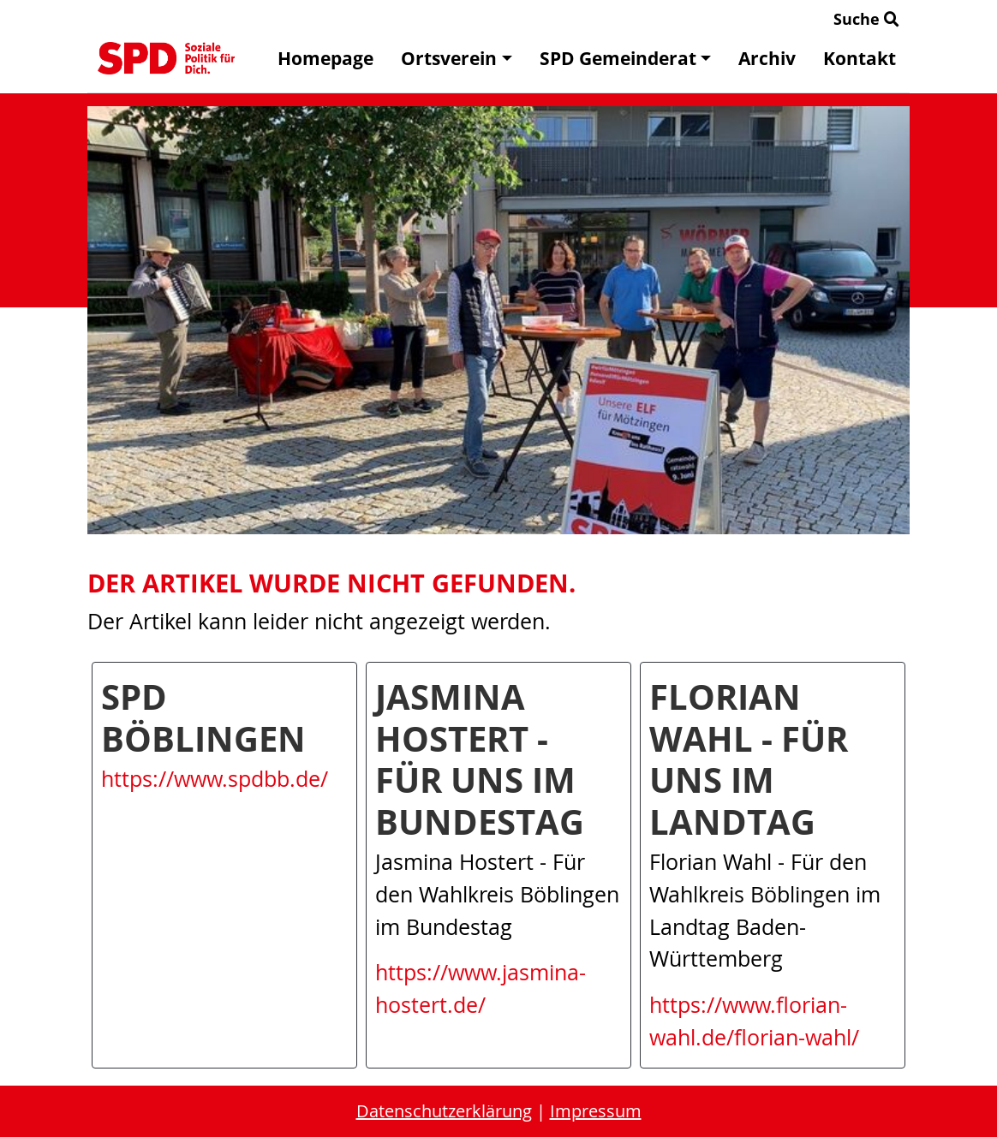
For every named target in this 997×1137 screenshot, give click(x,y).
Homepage (325, 58)
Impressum (596, 1110)
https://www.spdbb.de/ (214, 779)
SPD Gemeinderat (625, 58)
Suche (866, 19)
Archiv (767, 58)
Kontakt (859, 58)
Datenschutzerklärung (444, 1110)
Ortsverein (456, 58)
